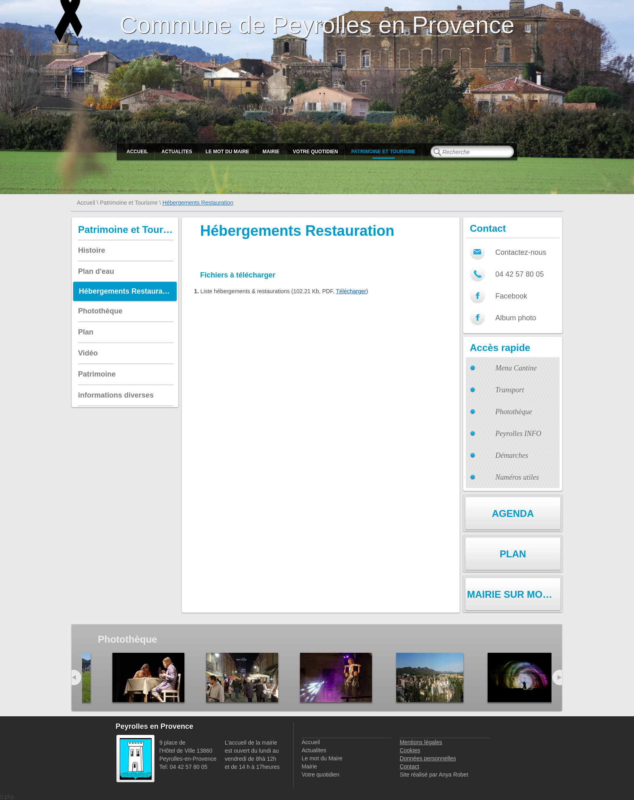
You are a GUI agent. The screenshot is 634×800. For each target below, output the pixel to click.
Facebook (511, 296)
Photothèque (513, 412)
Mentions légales (420, 742)
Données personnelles (427, 758)
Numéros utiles (517, 477)
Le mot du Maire (227, 151)
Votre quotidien (315, 151)
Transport (509, 390)
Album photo (515, 318)
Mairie (270, 151)
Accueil (137, 151)
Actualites (176, 151)
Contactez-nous (520, 252)
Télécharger (351, 291)
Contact (409, 766)
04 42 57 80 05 (519, 274)
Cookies (409, 750)
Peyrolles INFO (518, 434)
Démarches (511, 455)
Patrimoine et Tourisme (383, 151)
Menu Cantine (516, 368)
